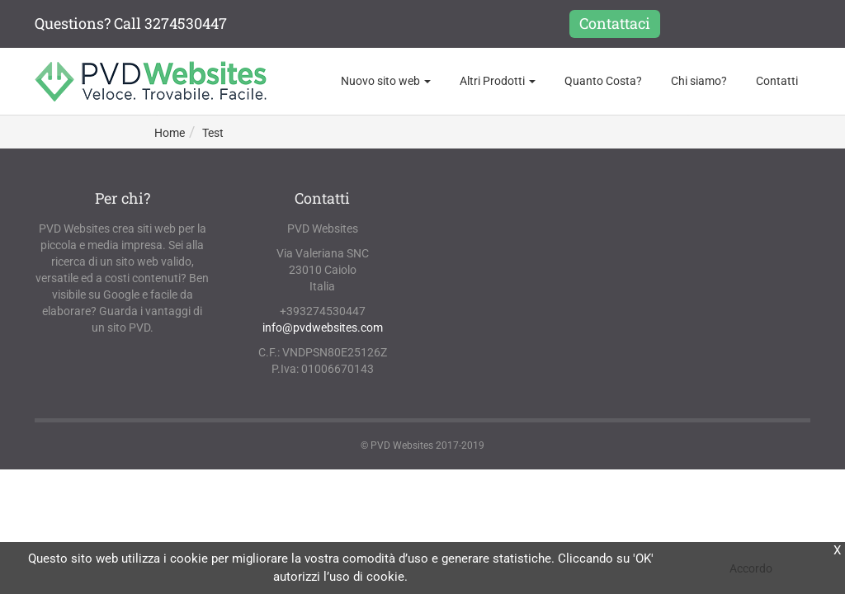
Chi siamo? (699, 80)
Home (169, 132)
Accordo (750, 568)
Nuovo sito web (386, 80)
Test (213, 132)
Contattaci (614, 23)
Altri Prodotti (498, 80)
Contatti (777, 80)
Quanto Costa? (603, 80)
